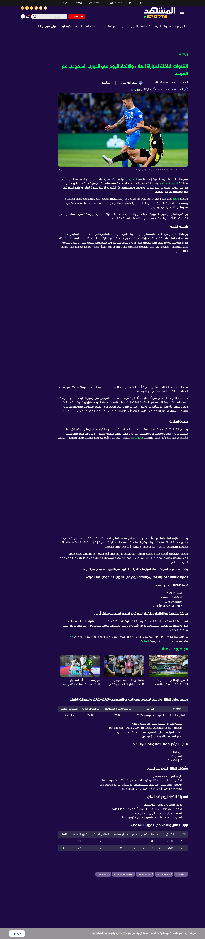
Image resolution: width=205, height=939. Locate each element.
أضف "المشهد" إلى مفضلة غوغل (170, 89)
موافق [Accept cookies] (17, 934)
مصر (70, 637)
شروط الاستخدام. (101, 933)
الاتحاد (176, 199)
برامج (131, 3)
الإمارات (145, 641)
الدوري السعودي (168, 183)
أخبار (142, 3)
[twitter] (135, 90)
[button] (102, 54)
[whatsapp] (138, 90)
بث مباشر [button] (77, 16)
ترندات (64, 3)
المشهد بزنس (94, 3)
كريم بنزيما (137, 438)
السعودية (131, 179)
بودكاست (78, 3)
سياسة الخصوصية (121, 933)
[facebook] (132, 90)
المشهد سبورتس (114, 3)
